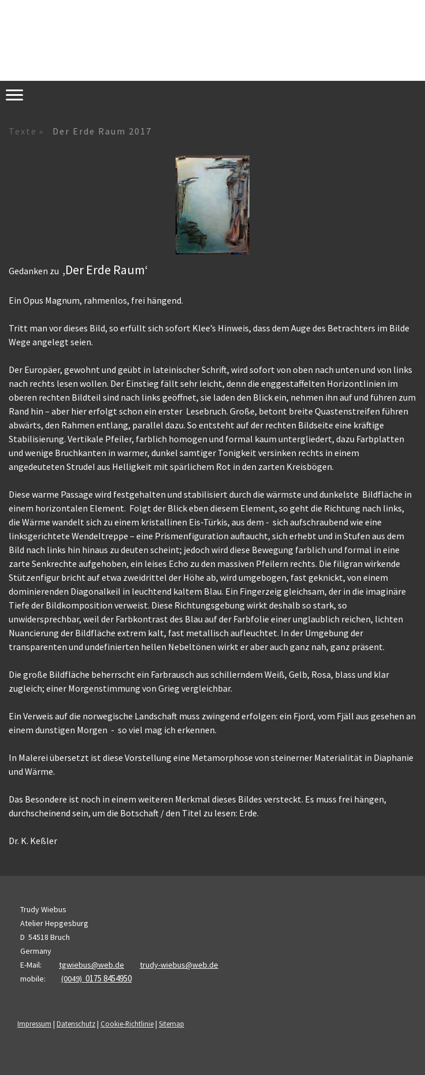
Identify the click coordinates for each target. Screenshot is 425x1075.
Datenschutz (76, 1023)
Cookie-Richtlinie (127, 1023)
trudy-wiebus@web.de (179, 965)
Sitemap (171, 1023)
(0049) (96, 978)
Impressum (34, 1023)
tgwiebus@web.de (91, 965)
